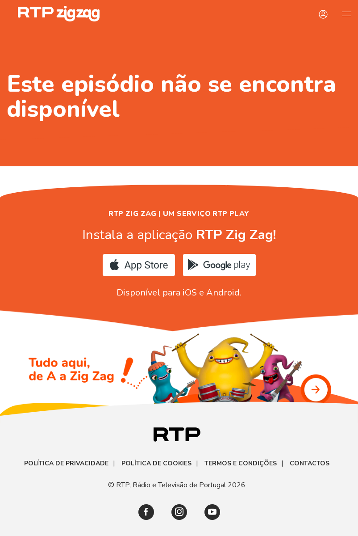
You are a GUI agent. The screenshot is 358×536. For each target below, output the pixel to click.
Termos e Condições (240, 463)
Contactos (309, 463)
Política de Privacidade (66, 463)
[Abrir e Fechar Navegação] (346, 13)
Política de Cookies (156, 463)
